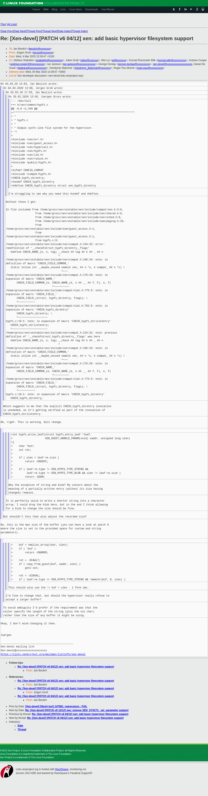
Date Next (19, 31)
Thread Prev (34, 31)
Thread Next (49, 31)
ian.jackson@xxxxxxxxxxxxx (79, 64)
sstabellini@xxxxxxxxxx (49, 60)
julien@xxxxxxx (89, 60)
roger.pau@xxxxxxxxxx (150, 67)
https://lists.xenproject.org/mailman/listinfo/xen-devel (43, 654)
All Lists (12, 24)
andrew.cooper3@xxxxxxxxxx (27, 64)
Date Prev (6, 31)
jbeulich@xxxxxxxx (39, 48)
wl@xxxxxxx (119, 60)
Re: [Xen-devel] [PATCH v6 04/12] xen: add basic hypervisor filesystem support (66, 666)
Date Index (64, 31)
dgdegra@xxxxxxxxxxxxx (32, 67)
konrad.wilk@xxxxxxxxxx (172, 60)
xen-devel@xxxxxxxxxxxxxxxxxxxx (172, 64)
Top (3, 24)
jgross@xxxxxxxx (43, 52)
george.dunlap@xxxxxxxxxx (134, 64)
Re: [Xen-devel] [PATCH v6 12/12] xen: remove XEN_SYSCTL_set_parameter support (76, 710)
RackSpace (61, 769)
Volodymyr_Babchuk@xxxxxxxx (92, 67)
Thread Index (79, 31)
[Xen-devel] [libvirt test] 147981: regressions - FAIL (56, 706)
